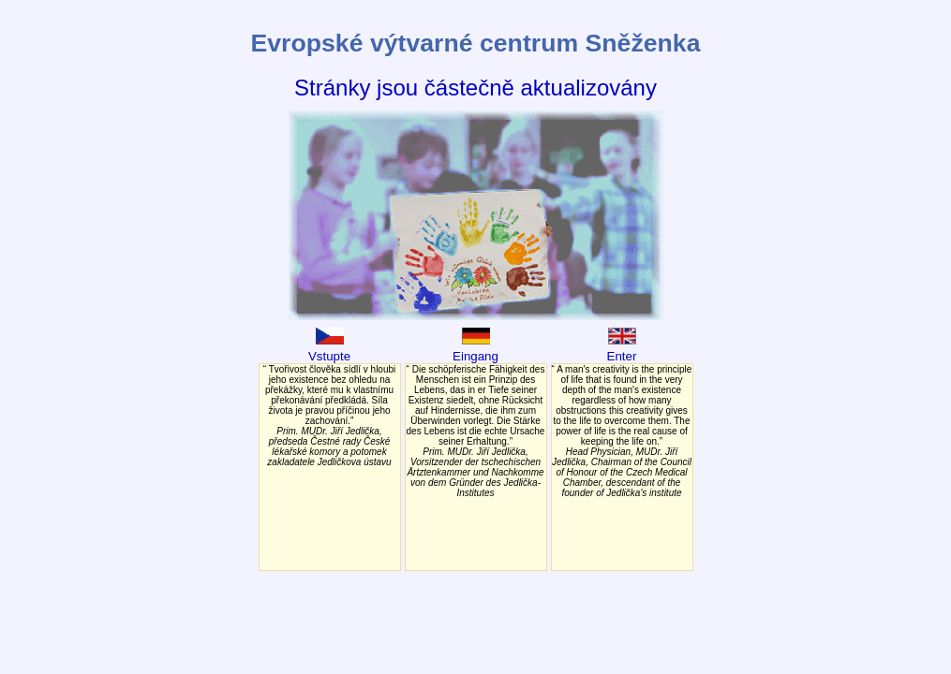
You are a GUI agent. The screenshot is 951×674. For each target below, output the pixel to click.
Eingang (475, 349)
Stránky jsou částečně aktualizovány (475, 87)
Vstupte (329, 349)
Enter (622, 349)
